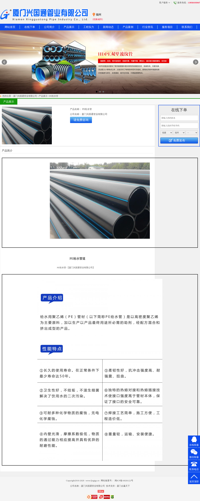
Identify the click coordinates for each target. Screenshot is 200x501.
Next (195, 62)
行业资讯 (147, 27)
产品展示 (69, 27)
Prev (4, 62)
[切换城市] (98, 19)
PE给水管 (53, 96)
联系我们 (187, 27)
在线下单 (29, 27)
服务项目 (167, 27)
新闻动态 (108, 27)
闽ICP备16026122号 (124, 480)
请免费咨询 (81, 120)
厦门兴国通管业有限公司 (25, 96)
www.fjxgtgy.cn (93, 480)
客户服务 (164, 2)
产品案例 (128, 27)
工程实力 (88, 27)
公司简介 (49, 27)
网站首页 (10, 27)
